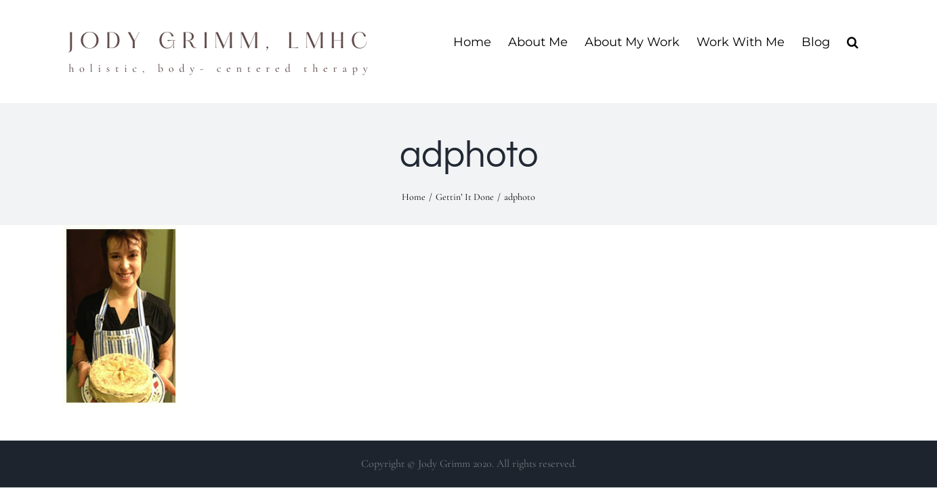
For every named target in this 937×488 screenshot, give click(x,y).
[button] (869, 41)
